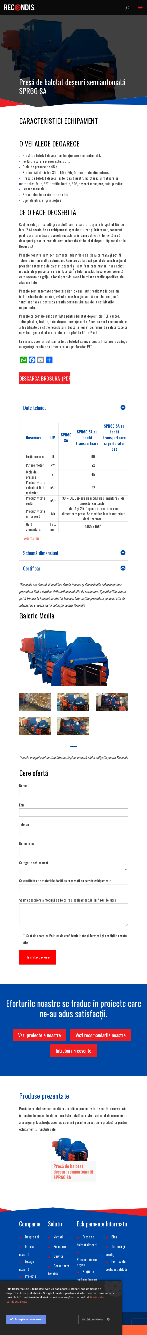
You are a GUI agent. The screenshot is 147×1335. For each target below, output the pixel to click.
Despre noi (32, 1236)
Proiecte (30, 1276)
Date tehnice (74, 407)
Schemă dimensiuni (74, 553)
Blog (114, 1236)
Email (73, 808)
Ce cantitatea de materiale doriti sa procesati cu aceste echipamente (73, 884)
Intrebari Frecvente (73, 1050)
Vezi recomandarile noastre (101, 1035)
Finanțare (60, 1246)
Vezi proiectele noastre (39, 1035)
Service (58, 1256)
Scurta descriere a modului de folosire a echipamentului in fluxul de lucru (73, 912)
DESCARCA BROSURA (39, 378)
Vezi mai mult (33, 538)
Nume (73, 789)
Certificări (74, 568)
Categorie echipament (73, 866)
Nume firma (73, 847)
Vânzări (58, 1236)
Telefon (73, 828)
